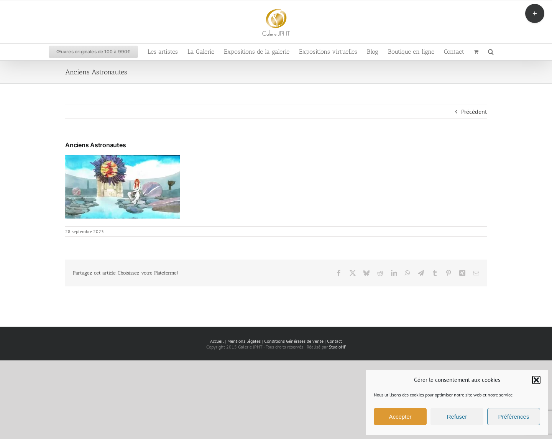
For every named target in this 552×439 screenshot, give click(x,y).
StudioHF (337, 347)
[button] (536, 380)
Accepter (400, 416)
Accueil (217, 341)
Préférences (513, 416)
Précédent (474, 111)
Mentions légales (244, 341)
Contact (334, 341)
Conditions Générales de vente (294, 341)
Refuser (457, 416)
